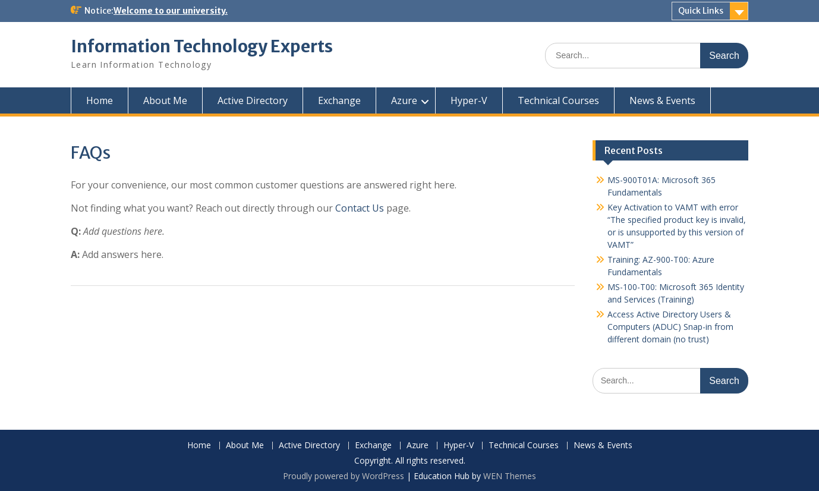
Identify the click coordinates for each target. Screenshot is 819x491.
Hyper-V (469, 100)
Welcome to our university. (171, 10)
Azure (404, 100)
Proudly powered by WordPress (343, 475)
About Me (165, 100)
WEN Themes (509, 475)
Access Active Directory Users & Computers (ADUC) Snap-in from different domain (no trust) (670, 327)
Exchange (339, 100)
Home (99, 100)
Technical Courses (558, 100)
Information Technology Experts (202, 46)
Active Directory (253, 100)
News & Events (662, 100)
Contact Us (359, 208)
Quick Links (700, 10)
